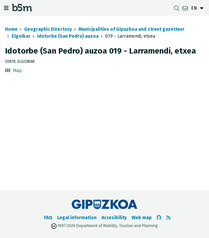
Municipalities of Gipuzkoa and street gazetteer (131, 29)
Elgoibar (21, 36)
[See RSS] (168, 217)
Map (17, 70)
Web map (142, 217)
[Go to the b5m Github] (159, 217)
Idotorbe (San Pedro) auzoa (68, 36)
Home (11, 29)
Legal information (77, 217)
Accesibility (114, 217)
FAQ (48, 217)
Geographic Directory (48, 29)
